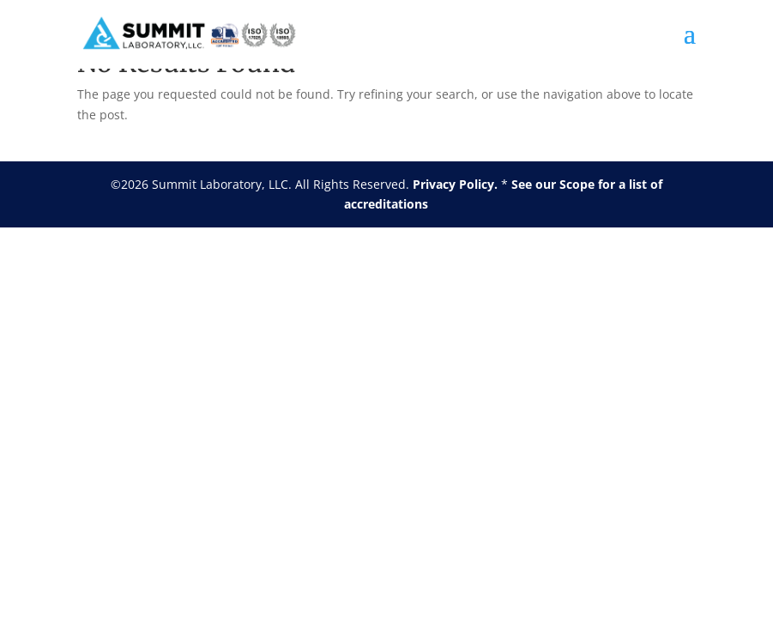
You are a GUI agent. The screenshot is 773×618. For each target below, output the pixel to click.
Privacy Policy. (455, 184)
